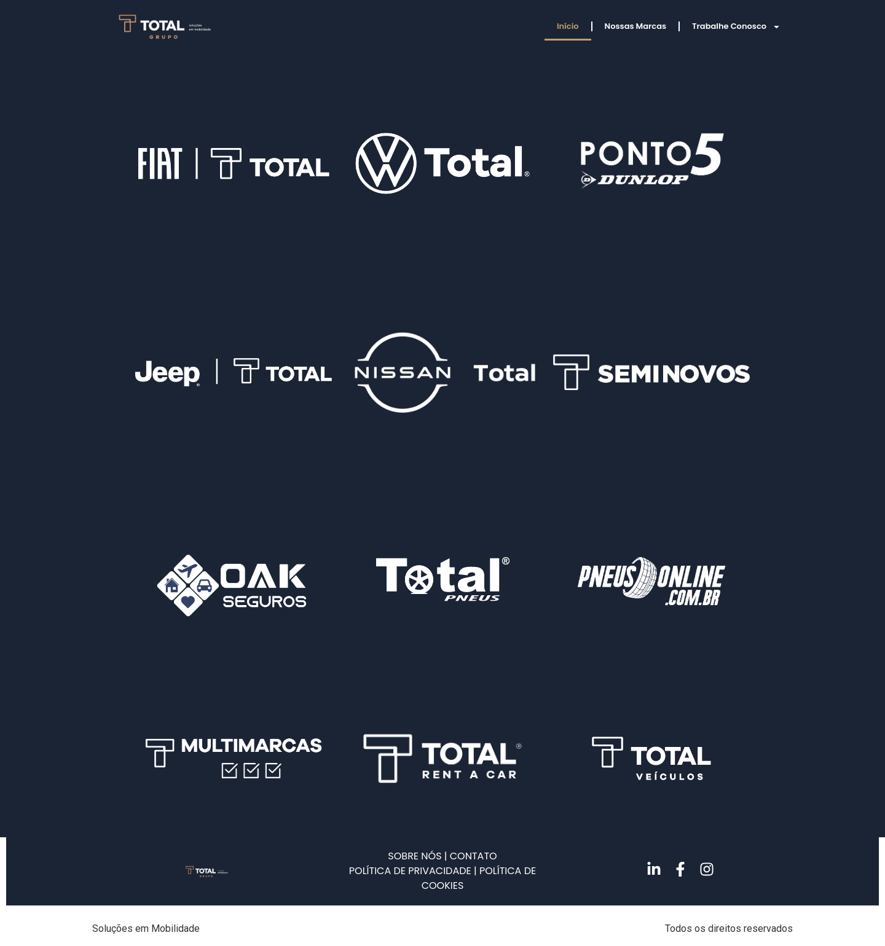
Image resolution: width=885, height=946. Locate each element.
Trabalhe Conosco (736, 27)
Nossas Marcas (636, 26)
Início (568, 26)
